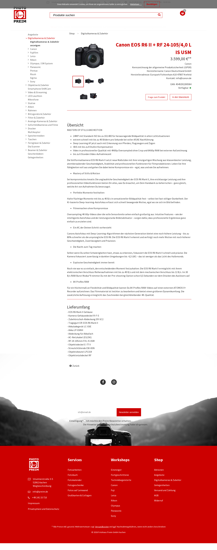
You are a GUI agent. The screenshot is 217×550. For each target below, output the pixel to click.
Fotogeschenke (76, 491)
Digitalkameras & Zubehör (41, 44)
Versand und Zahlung (165, 497)
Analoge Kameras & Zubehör (42, 127)
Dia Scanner (34, 153)
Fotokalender (75, 486)
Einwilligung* (76, 427)
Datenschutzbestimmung (116, 431)
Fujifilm (34, 59)
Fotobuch (73, 481)
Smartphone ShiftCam (39, 95)
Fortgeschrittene (120, 481)
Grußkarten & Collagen (79, 502)
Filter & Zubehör (36, 124)
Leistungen (158, 26)
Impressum (34, 509)
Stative (31, 109)
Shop (41, 26)
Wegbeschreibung (42, 492)
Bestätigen (151, 4)
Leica (32, 62)
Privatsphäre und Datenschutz (43, 515)
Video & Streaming (37, 99)
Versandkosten (102, 533)
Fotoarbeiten (75, 476)
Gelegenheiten (35, 164)
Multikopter (34, 138)
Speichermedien (36, 142)
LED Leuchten (35, 102)
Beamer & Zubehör (37, 156)
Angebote (33, 41)
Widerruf (158, 507)
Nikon (33, 66)
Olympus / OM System (41, 70)
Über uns (173, 30)
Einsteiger (116, 476)
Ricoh (33, 81)
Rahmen (32, 117)
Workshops (139, 26)
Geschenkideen (35, 160)
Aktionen (79, 26)
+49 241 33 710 (39, 504)
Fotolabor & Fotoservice (97, 30)
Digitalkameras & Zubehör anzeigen (44, 50)
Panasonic (35, 73)
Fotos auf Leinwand (78, 497)
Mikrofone (33, 106)
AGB (156, 502)
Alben (31, 113)
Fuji (113, 497)
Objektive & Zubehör (38, 91)
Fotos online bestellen (57, 30)
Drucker (32, 135)
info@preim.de (40, 498)
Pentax (34, 77)
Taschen (32, 146)
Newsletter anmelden (129, 419)
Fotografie (121, 26)
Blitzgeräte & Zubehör (39, 120)
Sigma (33, 84)
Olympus (115, 512)
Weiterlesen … (136, 4)
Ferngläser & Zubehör (39, 149)
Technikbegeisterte (121, 486)
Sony (32, 88)
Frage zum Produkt (156, 104)
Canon (33, 55)
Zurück (75, 372)
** (189, 65)
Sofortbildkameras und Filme (43, 131)
